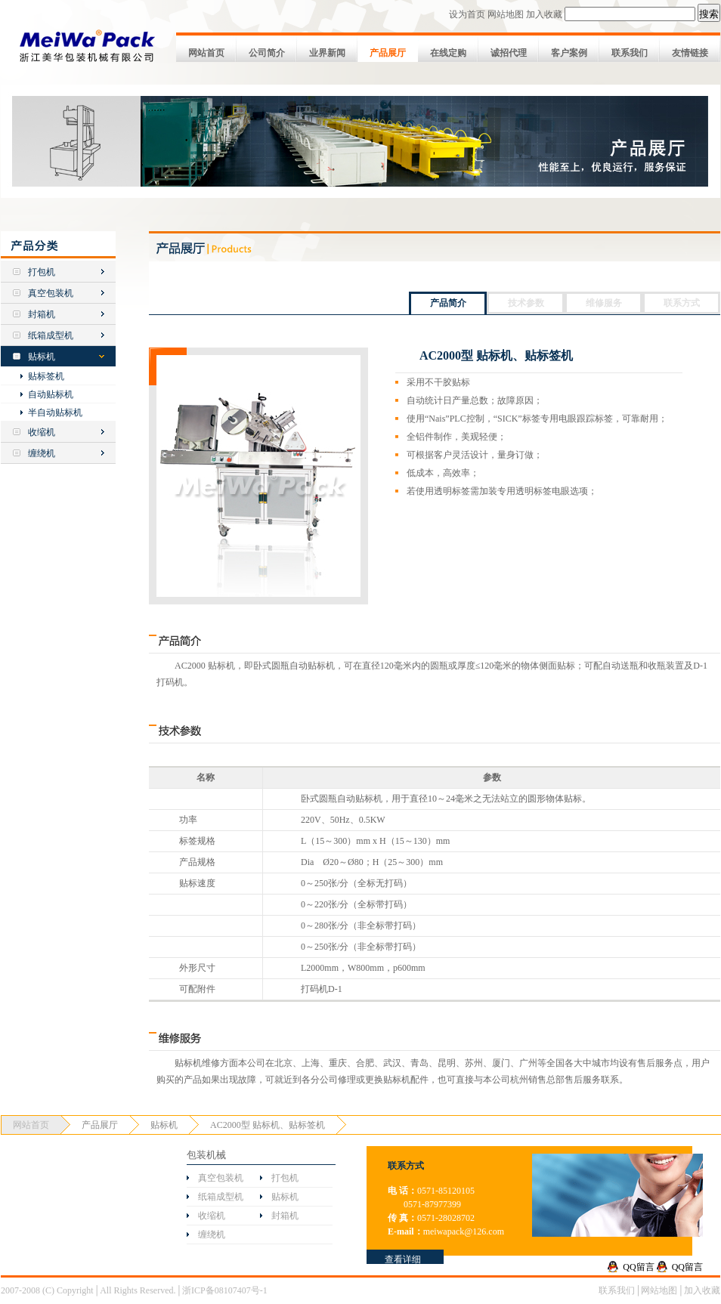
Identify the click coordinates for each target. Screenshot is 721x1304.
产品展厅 (388, 53)
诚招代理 (508, 53)
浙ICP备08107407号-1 (225, 1290)
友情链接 (690, 53)
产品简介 (448, 303)
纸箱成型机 (50, 335)
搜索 (709, 14)
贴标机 (41, 356)
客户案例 (569, 53)
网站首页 (206, 53)
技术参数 (526, 303)
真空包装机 (50, 293)
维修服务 (604, 303)
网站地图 (505, 14)
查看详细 (403, 1259)
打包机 (41, 272)
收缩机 (41, 432)
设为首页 (467, 14)
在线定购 (448, 53)
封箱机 (41, 314)
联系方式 (682, 303)
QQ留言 (638, 1267)
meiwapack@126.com (463, 1231)
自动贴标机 (50, 394)
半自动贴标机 (55, 412)
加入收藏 (544, 14)
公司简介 (267, 53)
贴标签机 (46, 376)
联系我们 (629, 53)
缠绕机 (41, 453)
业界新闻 (327, 53)
